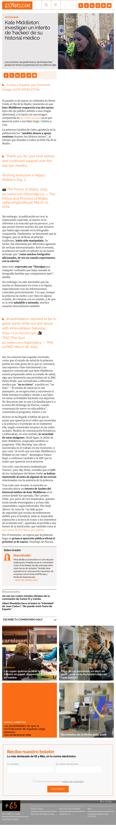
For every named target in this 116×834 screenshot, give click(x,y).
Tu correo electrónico (67, 764)
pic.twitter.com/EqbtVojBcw (24, 342)
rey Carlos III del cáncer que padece (23, 529)
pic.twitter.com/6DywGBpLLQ (25, 194)
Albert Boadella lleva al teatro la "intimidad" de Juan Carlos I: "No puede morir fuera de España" (28, 606)
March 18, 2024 (33, 347)
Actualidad (11, 17)
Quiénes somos (10, 819)
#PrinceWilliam (22, 328)
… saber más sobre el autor (25, 580)
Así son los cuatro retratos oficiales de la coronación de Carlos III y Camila (26, 597)
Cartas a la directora (15, 722)
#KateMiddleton (19, 319)
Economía (67, 727)
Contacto (64, 814)
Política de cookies (69, 809)
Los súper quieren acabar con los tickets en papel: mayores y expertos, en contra (29, 674)
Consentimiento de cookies (98, 815)
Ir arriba (106, 802)
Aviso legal (37, 809)
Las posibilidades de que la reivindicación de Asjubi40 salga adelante (28, 729)
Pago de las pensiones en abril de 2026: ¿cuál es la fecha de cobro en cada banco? (84, 674)
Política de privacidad (42, 814)
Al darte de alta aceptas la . (58, 781)
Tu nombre (13, 764)
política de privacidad (73, 781)
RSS (89, 809)
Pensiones (67, 667)
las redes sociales (30, 117)
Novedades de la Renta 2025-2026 (84, 732)
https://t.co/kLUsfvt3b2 (20, 333)
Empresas (9, 667)
